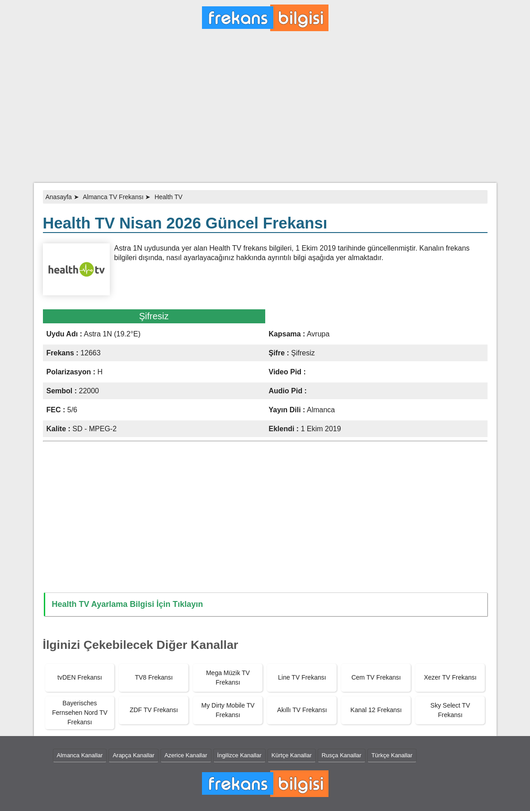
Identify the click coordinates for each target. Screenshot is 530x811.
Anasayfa (59, 196)
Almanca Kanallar (80, 755)
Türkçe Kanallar (392, 755)
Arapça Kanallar (134, 755)
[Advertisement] (265, 110)
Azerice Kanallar (185, 755)
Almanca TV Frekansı (113, 196)
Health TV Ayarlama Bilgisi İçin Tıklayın (127, 604)
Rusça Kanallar (341, 755)
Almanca (321, 410)
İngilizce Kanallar (239, 755)
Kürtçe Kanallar (292, 755)
